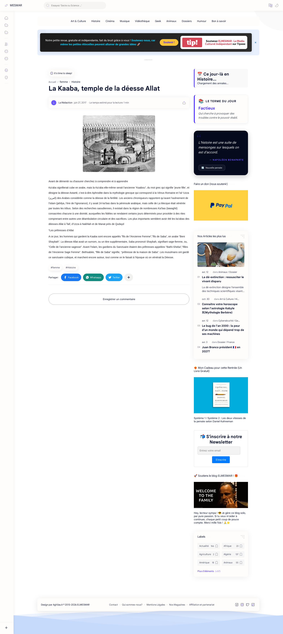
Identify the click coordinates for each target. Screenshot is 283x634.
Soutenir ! (169, 42)
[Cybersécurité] (226, 336)
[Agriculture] (208, 570)
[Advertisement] (148, 70)
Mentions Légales (156, 620)
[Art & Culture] (78, 21)
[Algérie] (233, 570)
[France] (230, 358)
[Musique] (125, 21)
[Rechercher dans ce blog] (75, 5)
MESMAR (16, 5)
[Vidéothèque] (142, 21)
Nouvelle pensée (211, 184)
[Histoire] (95, 21)
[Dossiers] (187, 21)
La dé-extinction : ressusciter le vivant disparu (223, 295)
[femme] (56, 283)
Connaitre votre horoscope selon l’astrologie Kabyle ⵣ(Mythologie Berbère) (220, 324)
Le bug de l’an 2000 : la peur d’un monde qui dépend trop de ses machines (223, 346)
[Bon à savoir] (219, 21)
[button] (270, 5)
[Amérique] (208, 579)
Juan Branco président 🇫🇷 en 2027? (221, 365)
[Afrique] (233, 562)
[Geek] (158, 21)
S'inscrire (221, 476)
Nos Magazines (177, 620)
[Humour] (201, 21)
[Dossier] (233, 288)
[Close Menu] (255, 42)
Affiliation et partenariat (201, 620)
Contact (113, 620)
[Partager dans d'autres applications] (128, 293)
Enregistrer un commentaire (119, 315)
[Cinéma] (110, 21)
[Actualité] (208, 562)
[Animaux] (171, 21)
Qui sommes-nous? (132, 620)
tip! (192, 42)
